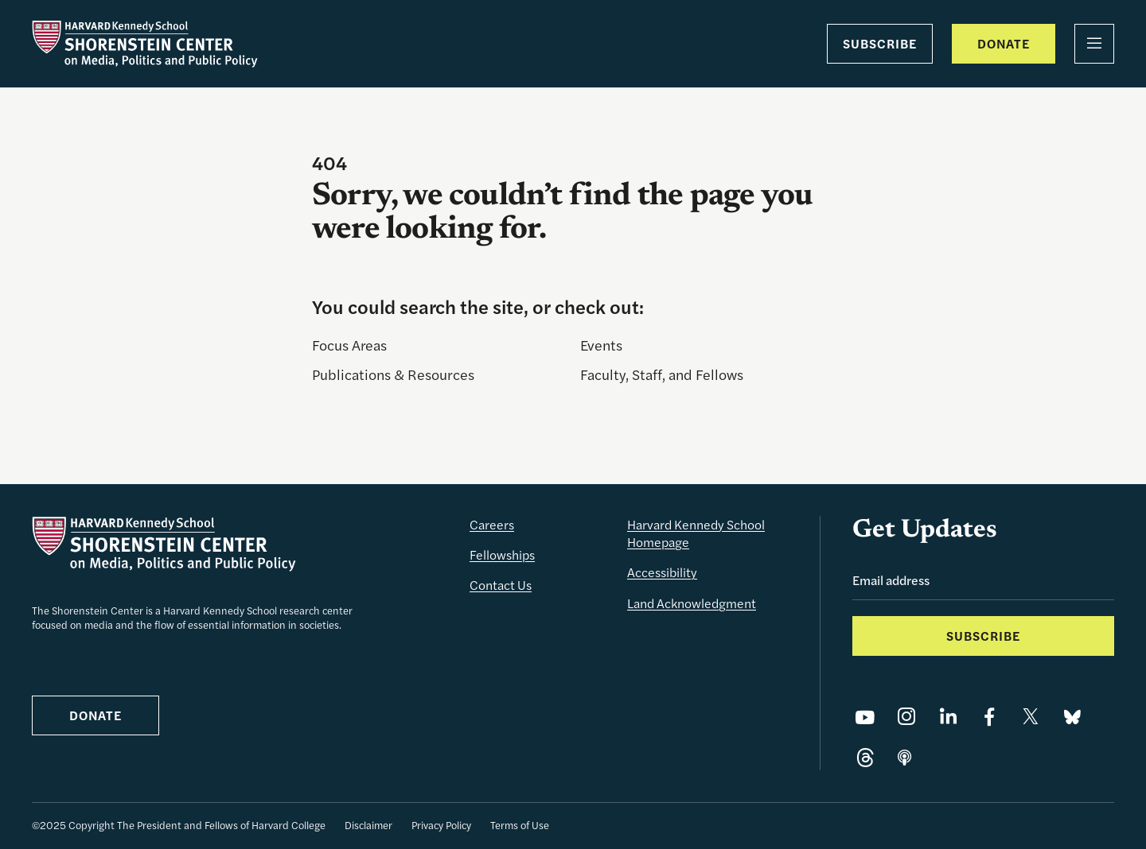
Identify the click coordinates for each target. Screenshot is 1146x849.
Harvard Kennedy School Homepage (696, 533)
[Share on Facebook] (989, 716)
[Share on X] (1030, 716)
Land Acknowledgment (691, 603)
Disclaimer (368, 824)
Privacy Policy (441, 824)
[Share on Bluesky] (1072, 716)
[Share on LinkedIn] (948, 716)
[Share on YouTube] (865, 716)
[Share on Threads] (865, 757)
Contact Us (501, 585)
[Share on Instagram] (906, 716)
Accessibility (662, 572)
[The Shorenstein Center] (145, 44)
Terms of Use (519, 824)
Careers (492, 524)
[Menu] (1094, 44)
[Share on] (904, 757)
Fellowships (502, 554)
